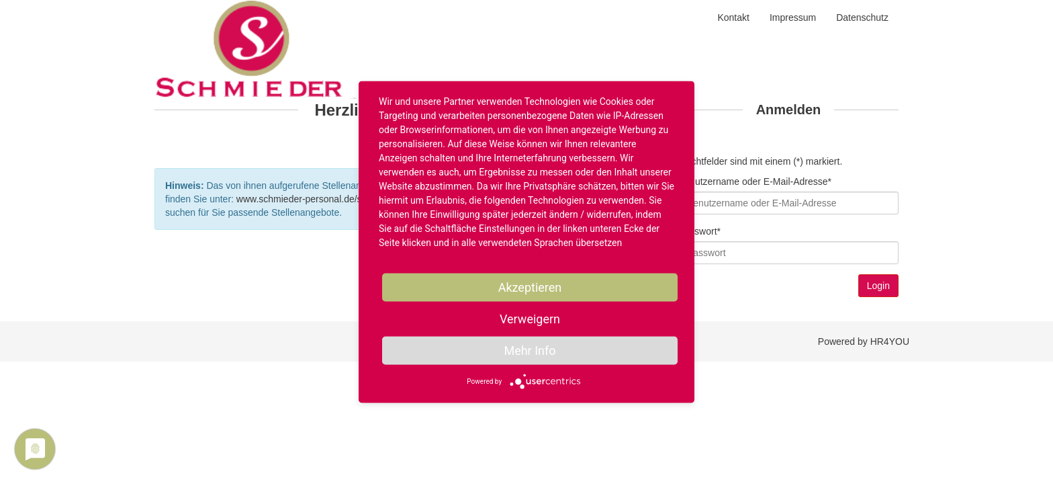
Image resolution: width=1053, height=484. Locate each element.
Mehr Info (529, 351)
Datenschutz (862, 17)
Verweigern (530, 319)
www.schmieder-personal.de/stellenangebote (330, 199)
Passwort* (699, 231)
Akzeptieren (530, 287)
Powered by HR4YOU (863, 341)
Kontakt (733, 17)
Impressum (793, 17)
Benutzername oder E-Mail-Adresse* (754, 181)
